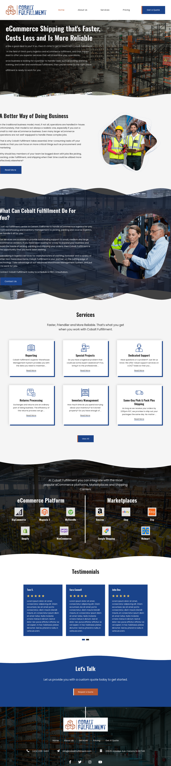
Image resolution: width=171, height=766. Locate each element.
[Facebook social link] (70, 762)
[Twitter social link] (80, 762)
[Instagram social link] (90, 762)
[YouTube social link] (100, 762)
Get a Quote (153, 9)
